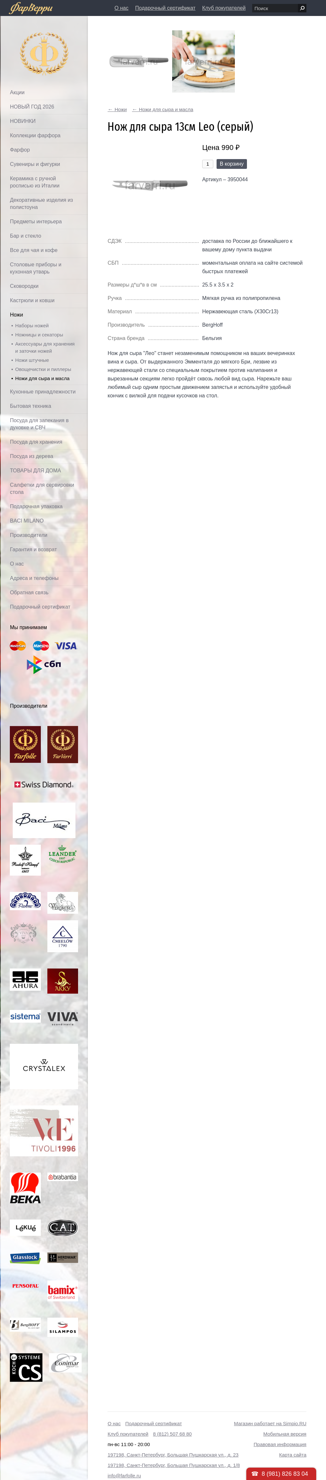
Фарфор (20, 150)
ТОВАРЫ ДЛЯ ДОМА (35, 470)
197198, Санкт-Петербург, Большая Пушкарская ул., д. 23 (172, 1455)
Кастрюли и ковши (32, 300)
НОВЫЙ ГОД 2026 (32, 107)
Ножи (16, 315)
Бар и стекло (25, 236)
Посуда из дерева (31, 456)
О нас (122, 8)
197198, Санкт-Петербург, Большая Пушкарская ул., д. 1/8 (173, 1465)
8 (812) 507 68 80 (172, 1434)
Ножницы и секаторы (39, 334)
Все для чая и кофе (33, 250)
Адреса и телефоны (34, 578)
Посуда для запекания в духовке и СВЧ (39, 424)
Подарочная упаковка (36, 506)
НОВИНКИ (23, 121)
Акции (17, 92)
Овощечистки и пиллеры (43, 369)
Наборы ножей (32, 325)
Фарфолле (29, 38)
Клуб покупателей (224, 8)
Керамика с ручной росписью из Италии (34, 182)
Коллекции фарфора (35, 135)
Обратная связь (29, 592)
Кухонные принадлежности (42, 391)
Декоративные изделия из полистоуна (41, 203)
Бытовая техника (30, 406)
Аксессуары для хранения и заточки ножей (44, 347)
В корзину (232, 164)
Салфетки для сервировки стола (42, 488)
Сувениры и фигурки (35, 164)
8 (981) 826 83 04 (285, 1474)
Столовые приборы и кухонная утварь (35, 268)
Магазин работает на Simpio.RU (270, 1423)
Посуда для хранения (36, 442)
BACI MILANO (26, 521)
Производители (28, 535)
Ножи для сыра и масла (42, 378)
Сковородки (24, 286)
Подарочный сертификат (165, 8)
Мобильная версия (284, 1434)
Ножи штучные (32, 360)
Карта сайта (292, 1455)
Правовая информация (280, 1444)
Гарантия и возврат (33, 549)
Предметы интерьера (36, 221)
